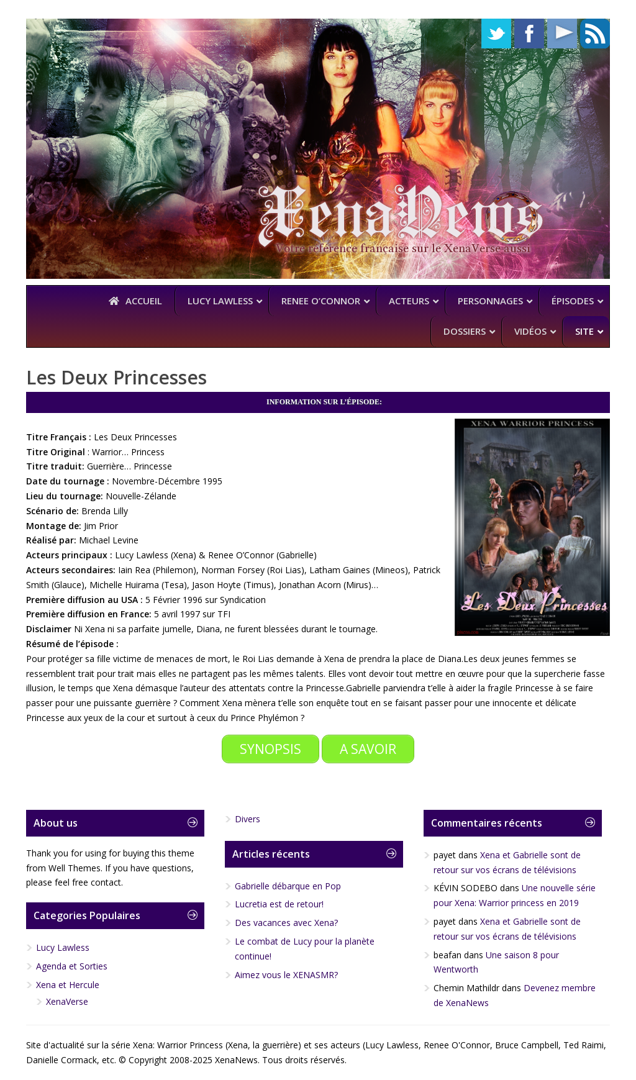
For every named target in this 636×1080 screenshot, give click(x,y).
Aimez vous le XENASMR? (286, 975)
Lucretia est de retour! (279, 904)
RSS (595, 33)
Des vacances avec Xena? (286, 922)
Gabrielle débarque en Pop (288, 886)
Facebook (529, 33)
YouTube (562, 33)
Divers (247, 819)
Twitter (496, 33)
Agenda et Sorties (71, 966)
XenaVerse (67, 1001)
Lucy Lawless (62, 947)
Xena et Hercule (67, 985)
